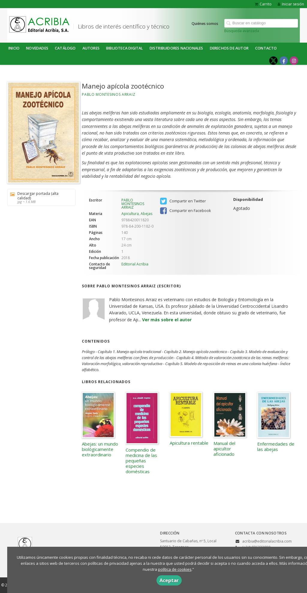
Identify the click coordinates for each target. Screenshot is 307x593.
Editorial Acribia (134, 264)
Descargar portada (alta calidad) (39, 197)
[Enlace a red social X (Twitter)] (273, 60)
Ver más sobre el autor (167, 319)
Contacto (266, 48)
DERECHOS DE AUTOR (229, 48)
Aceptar (169, 580)
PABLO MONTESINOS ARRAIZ (108, 94)
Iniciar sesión (291, 4)
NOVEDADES (37, 48)
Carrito (263, 4)
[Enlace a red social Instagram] (294, 60)
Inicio (13, 48)
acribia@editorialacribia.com (267, 541)
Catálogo (65, 48)
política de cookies (175, 569)
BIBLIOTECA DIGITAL (124, 48)
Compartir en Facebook (185, 211)
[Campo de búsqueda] (261, 23)
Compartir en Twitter (183, 201)
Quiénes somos (205, 23)
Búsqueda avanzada (241, 30)
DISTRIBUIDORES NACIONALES (176, 48)
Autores (91, 48)
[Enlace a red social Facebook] (283, 60)
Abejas (146, 213)
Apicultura (130, 213)
